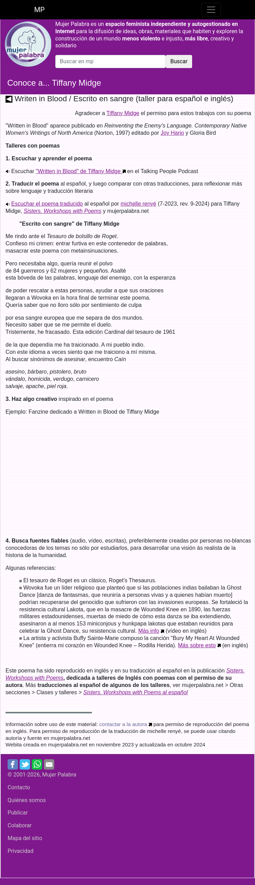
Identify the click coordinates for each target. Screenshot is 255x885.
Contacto (19, 787)
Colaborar (19, 825)
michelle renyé (138, 204)
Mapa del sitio (25, 838)
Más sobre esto (197, 645)
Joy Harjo (172, 133)
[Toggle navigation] (211, 10)
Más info (148, 631)
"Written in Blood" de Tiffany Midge (81, 171)
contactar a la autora (123, 724)
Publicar (18, 812)
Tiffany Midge (122, 113)
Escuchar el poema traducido (47, 204)
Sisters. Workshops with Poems (62, 211)
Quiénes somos (27, 800)
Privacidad (21, 851)
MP (39, 10)
